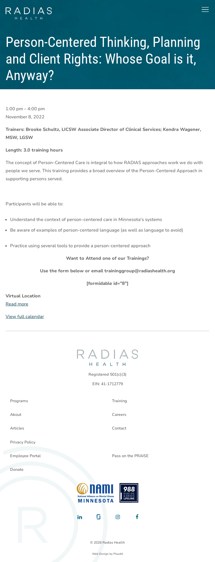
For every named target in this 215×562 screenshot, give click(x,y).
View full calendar (25, 317)
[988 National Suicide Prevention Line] (129, 493)
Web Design (100, 554)
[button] (205, 9)
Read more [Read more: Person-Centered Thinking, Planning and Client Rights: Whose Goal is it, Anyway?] (17, 304)
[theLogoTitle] (29, 13)
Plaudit (118, 554)
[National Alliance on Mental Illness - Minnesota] (95, 493)
